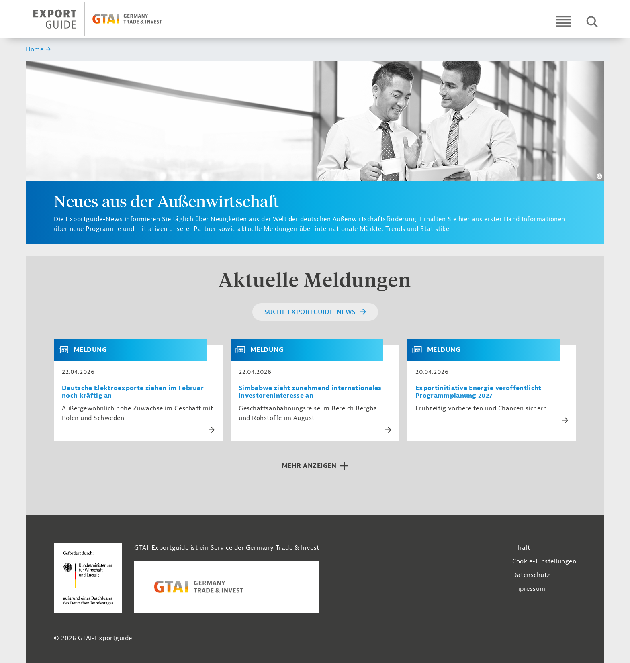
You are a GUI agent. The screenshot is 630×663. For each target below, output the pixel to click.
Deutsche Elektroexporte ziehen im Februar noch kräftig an (133, 392)
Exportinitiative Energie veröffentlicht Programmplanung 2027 (478, 392)
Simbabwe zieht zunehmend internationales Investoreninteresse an (310, 392)
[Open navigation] (563, 21)
